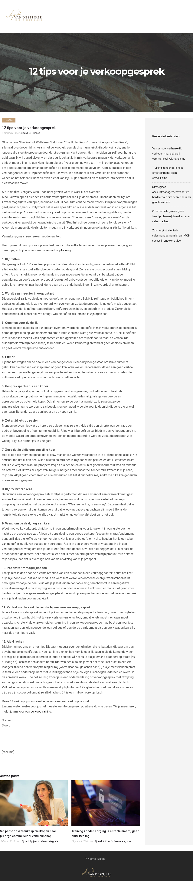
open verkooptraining (57, 250)
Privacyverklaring (95, 858)
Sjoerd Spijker (29, 841)
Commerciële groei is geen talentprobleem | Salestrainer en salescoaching (171, 216)
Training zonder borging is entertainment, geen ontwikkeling (167, 172)
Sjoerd (24, 133)
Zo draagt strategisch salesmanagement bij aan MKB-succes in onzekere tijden (171, 235)
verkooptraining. (41, 711)
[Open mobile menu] (183, 14)
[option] (106, 812)
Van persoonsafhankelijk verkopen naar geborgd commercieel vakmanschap (168, 153)
